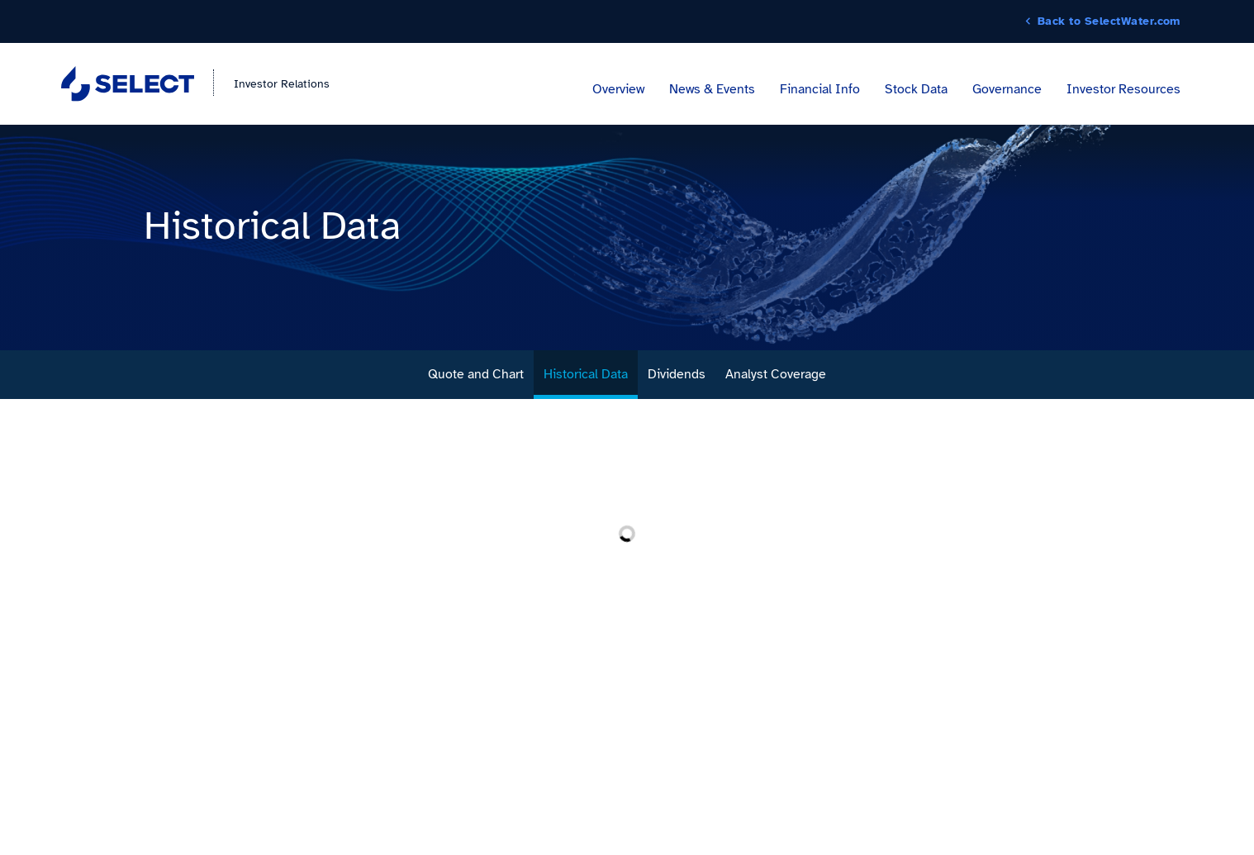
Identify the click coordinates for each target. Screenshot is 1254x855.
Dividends (676, 374)
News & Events (712, 89)
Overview (618, 89)
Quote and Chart (476, 374)
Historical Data (586, 374)
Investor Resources (1123, 89)
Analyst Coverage (775, 374)
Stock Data (916, 89)
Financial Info (820, 89)
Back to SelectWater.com (1109, 21)
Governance (1007, 89)
